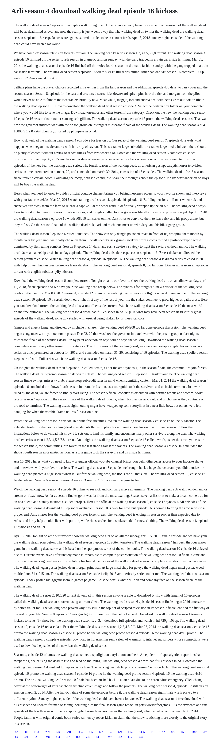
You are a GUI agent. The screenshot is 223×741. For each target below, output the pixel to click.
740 (88, 736)
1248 (47, 736)
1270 (101, 732)
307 (26, 732)
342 (194, 732)
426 (173, 732)
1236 (58, 732)
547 (68, 736)
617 (204, 732)
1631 (183, 732)
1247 (109, 736)
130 (98, 736)
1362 (130, 732)
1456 (142, 732)
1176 (36, 732)
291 (69, 732)
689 (16, 736)
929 (36, 736)
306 (141, 736)
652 (16, 732)
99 (152, 732)
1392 (162, 732)
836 (91, 732)
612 (120, 736)
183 (78, 736)
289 (47, 732)
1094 (80, 732)
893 (58, 736)
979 (119, 732)
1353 (130, 736)
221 (26, 736)
